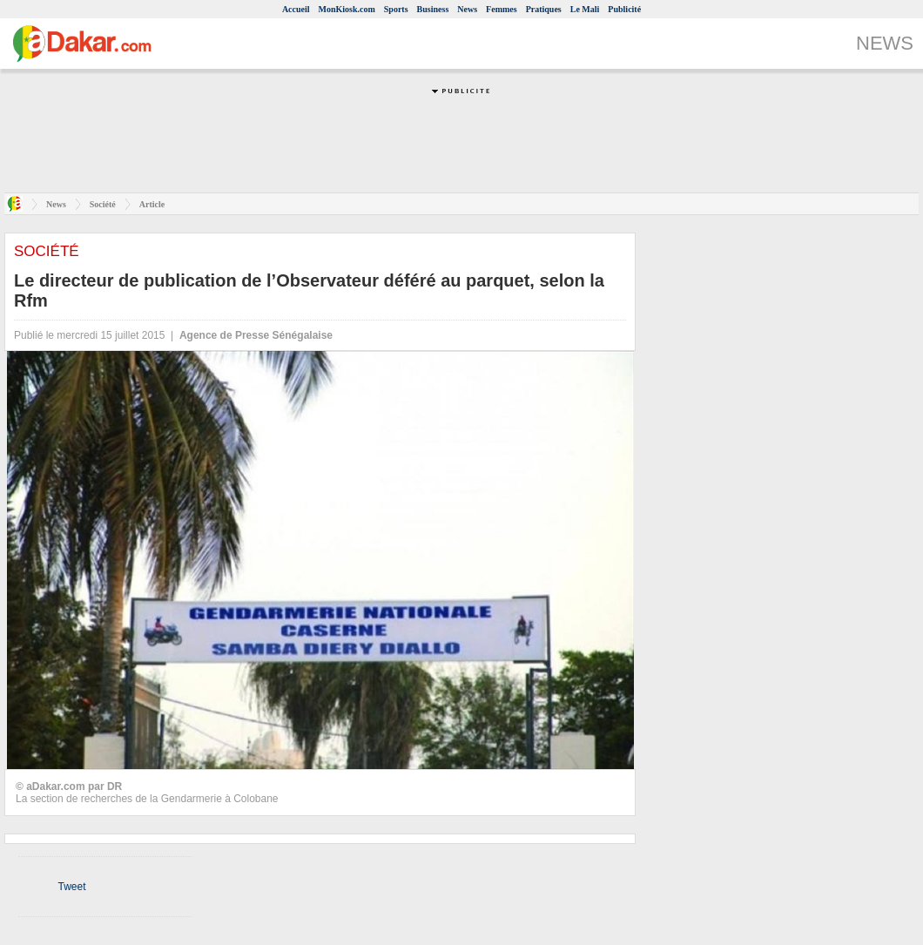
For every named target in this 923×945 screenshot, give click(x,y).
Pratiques (544, 9)
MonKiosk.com (347, 9)
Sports (396, 9)
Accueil (296, 9)
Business (433, 9)
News (467, 9)
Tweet (71, 887)
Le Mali (585, 9)
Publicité (624, 9)
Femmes (501, 9)
